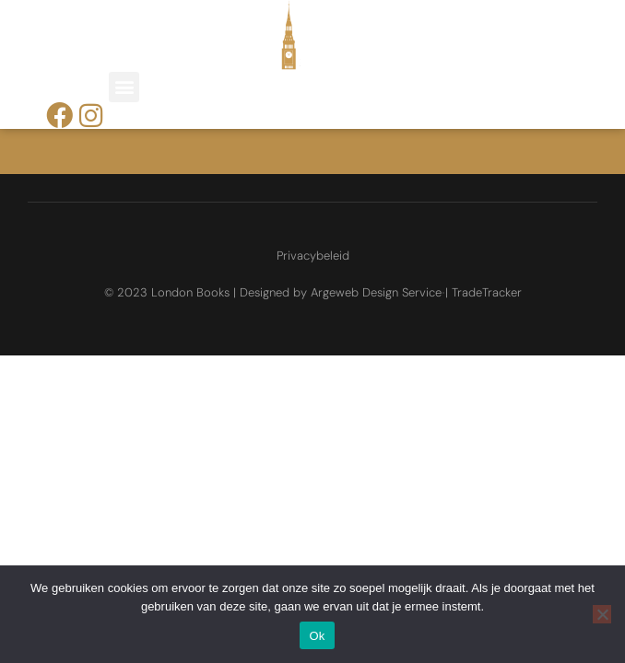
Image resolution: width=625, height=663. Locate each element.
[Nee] (602, 614)
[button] (124, 87)
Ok (316, 636)
